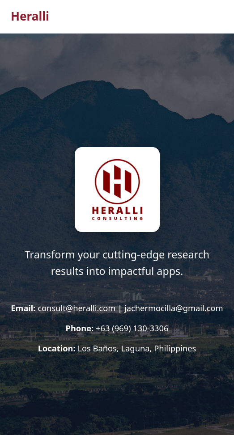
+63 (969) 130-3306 (132, 328)
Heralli (30, 16)
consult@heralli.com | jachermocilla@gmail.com (130, 307)
